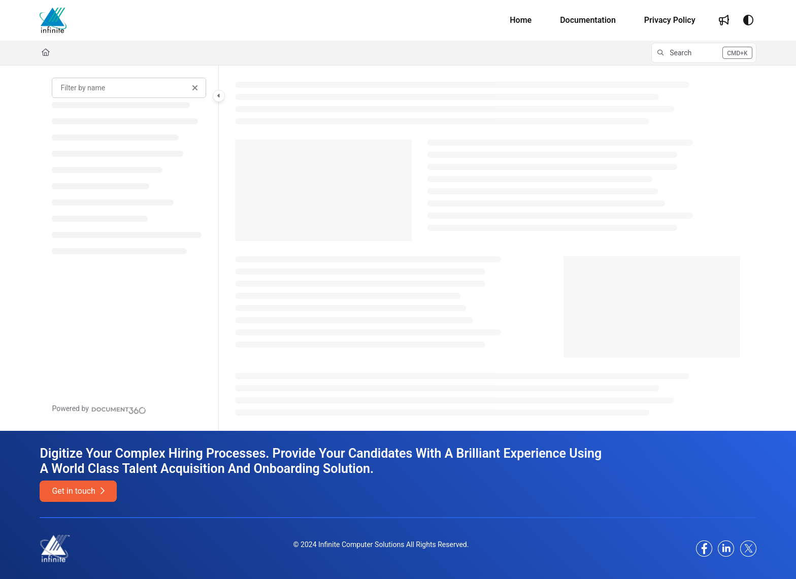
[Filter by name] (129, 88)
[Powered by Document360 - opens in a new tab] (99, 409)
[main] (487, 248)
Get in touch (78, 491)
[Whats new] (724, 20)
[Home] (521, 20)
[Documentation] (588, 20)
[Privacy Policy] (669, 20)
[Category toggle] (219, 96)
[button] (703, 53)
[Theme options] (748, 20)
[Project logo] (53, 20)
